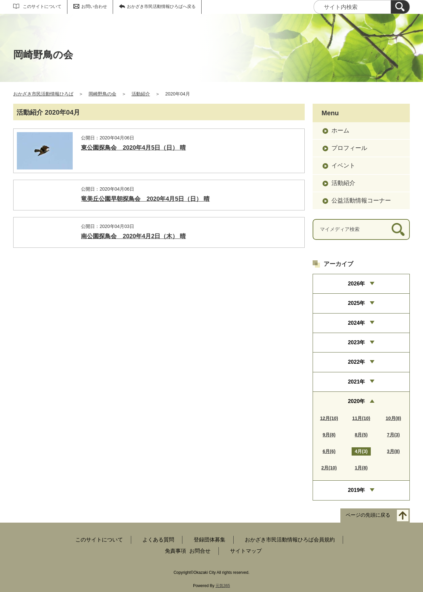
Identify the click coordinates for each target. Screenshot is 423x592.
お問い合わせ (94, 6)
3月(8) (393, 451)
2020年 (356, 401)
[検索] (400, 7)
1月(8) (361, 467)
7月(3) (393, 434)
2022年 (356, 362)
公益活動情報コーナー (361, 200)
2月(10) (329, 467)
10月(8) (393, 418)
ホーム (340, 130)
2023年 (356, 342)
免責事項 (175, 551)
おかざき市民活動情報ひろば (43, 93)
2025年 (356, 303)
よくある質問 (158, 539)
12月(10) (329, 418)
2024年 (356, 323)
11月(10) (361, 418)
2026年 (356, 283)
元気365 (222, 585)
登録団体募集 (209, 539)
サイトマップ (246, 551)
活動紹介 (141, 93)
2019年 (356, 490)
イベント (343, 165)
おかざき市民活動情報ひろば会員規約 (290, 539)
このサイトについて (42, 6)
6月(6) (329, 451)
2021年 (356, 382)
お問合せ (200, 551)
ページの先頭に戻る (368, 515)
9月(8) (329, 434)
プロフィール (349, 148)
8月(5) (361, 434)
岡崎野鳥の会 (102, 93)
